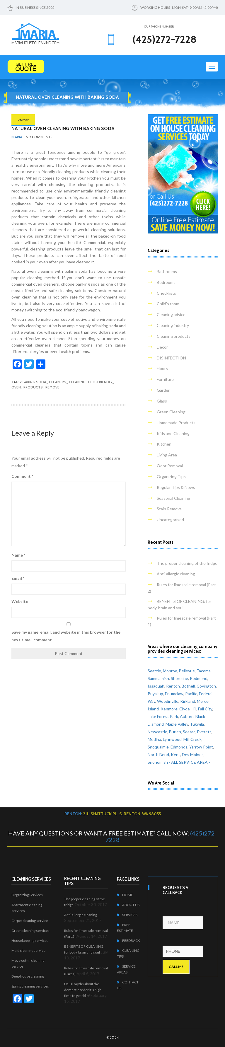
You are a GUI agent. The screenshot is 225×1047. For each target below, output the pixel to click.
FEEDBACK (128, 940)
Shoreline (179, 678)
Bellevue (187, 670)
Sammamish (158, 678)
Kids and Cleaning (173, 433)
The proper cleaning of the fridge (187, 563)
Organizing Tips (171, 476)
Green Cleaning (171, 411)
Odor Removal (170, 465)
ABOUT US (128, 905)
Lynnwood (172, 739)
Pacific (191, 693)
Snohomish (158, 762)
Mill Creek (192, 739)
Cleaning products (173, 336)
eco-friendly (100, 382)
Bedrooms (166, 282)
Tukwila (197, 724)
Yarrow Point (201, 746)
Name (18, 555)
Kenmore (169, 708)
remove (52, 387)
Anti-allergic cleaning (176, 573)
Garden (164, 390)
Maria (16, 137)
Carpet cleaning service (29, 920)
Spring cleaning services (30, 986)
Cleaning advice (171, 314)
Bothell (188, 685)
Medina (154, 739)
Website (19, 601)
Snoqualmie (158, 746)
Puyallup (155, 693)
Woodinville (167, 701)
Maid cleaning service (28, 950)
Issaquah (156, 685)
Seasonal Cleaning (173, 498)
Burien (175, 731)
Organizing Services (27, 895)
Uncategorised (170, 519)
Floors (162, 368)
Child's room (168, 303)
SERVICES (127, 915)
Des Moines (193, 754)
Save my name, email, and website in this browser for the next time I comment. (65, 636)
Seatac (189, 731)
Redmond (198, 678)
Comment (22, 476)
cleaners (57, 382)
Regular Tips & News (176, 487)
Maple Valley (177, 724)
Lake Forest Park (163, 716)
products (33, 387)
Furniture (165, 379)
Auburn (187, 716)
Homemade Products (176, 422)
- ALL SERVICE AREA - (189, 762)
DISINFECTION (171, 357)
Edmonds (179, 746)
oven (16, 387)
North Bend (158, 754)
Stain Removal (170, 508)
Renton (173, 685)
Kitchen (164, 443)
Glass (162, 400)
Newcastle (157, 731)
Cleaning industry (173, 325)
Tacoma (204, 670)
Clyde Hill (187, 708)
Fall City (205, 708)
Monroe (170, 670)
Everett (204, 731)
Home (115, 108)
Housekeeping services (29, 940)
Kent (175, 754)
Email (17, 578)
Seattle (154, 670)
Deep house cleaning (27, 976)
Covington (206, 685)
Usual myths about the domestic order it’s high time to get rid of (82, 990)
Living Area (167, 454)
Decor (162, 347)
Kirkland (187, 701)
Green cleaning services (30, 930)
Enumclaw (174, 693)
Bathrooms (167, 271)
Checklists (166, 293)
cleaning (77, 382)
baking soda (34, 382)
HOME (125, 895)
